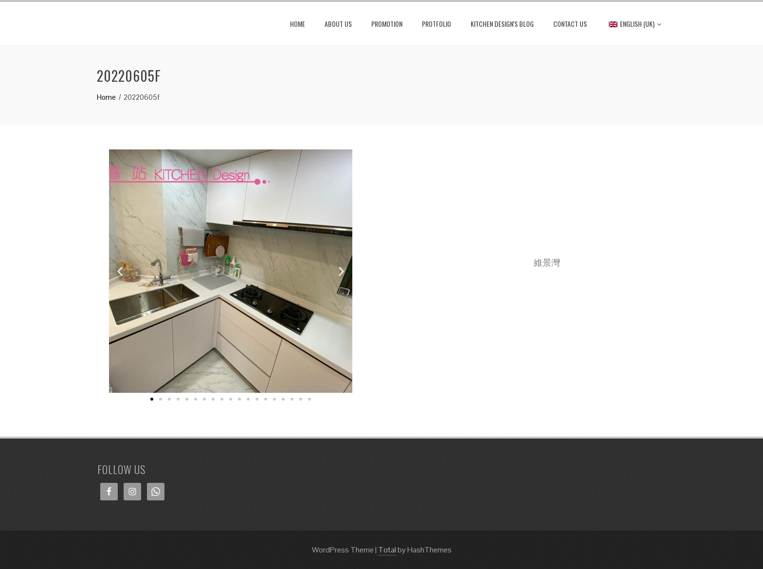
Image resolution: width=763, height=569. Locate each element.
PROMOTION (386, 23)
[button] (151, 399)
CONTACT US (570, 23)
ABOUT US (338, 23)
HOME (297, 23)
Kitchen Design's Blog (502, 23)
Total (387, 550)
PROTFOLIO (436, 23)
